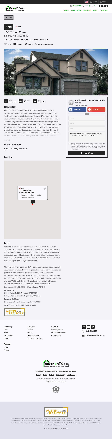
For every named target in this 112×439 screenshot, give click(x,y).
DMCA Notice (30, 305)
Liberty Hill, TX (12, 35)
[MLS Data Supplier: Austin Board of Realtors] (56, 412)
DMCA (51, 375)
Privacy (77, 149)
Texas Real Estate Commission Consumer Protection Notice (56, 371)
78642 (24, 35)
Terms (72, 149)
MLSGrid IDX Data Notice (14, 305)
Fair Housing (71, 375)
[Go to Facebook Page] (100, 6)
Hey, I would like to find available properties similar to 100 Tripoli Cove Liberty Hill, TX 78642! (86, 137)
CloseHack (62, 382)
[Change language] (86, 1)
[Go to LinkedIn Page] (106, 6)
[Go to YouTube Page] (103, 6)
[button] (86, 153)
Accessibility (60, 375)
